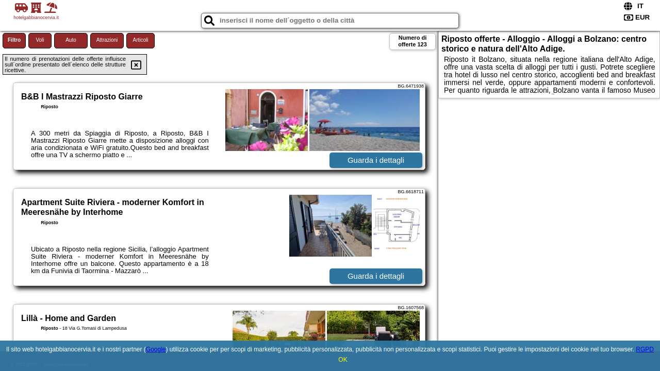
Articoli (140, 40)
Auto (70, 40)
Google (156, 349)
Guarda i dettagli (376, 160)
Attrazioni (107, 40)
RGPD (645, 349)
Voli (40, 40)
